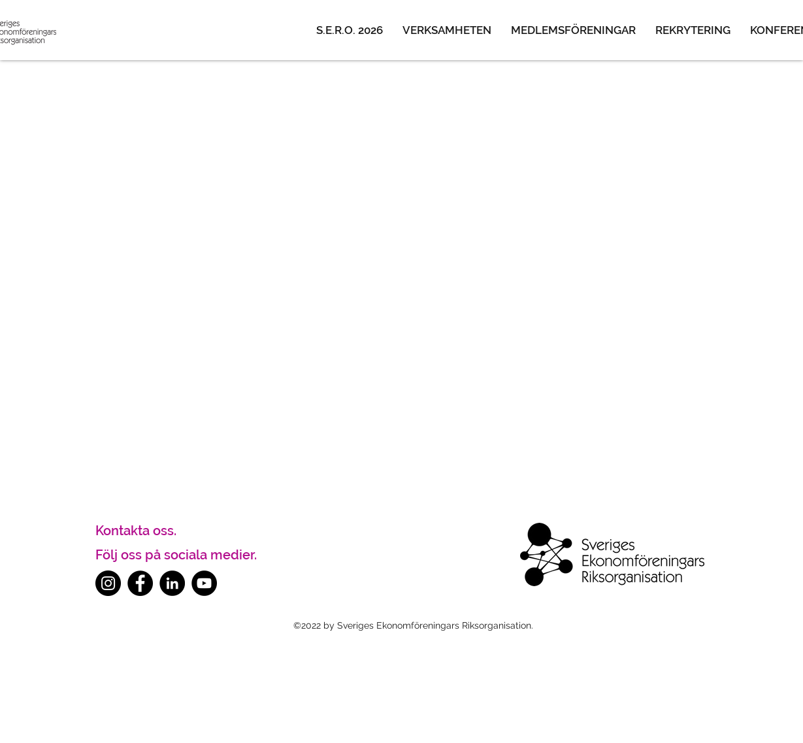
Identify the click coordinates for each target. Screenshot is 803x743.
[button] (447, 30)
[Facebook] (140, 583)
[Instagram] (108, 583)
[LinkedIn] (172, 583)
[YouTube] (204, 583)
